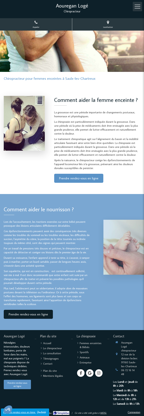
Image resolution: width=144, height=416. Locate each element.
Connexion (134, 412)
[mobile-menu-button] (137, 6)
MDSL (103, 412)
